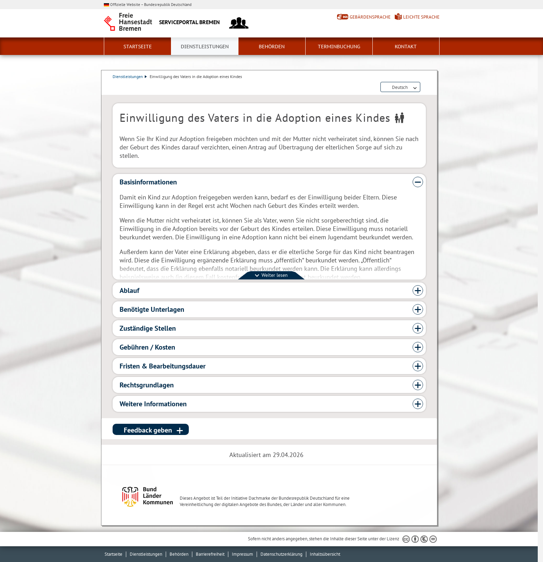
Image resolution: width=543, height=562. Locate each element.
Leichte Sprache (421, 17)
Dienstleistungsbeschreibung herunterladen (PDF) (424, 87)
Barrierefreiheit (210, 554)
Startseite (137, 46)
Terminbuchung (339, 46)
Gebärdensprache (370, 17)
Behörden (272, 46)
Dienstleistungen (205, 46)
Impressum (242, 554)
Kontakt (406, 46)
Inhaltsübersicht (325, 554)
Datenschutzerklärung (281, 554)
